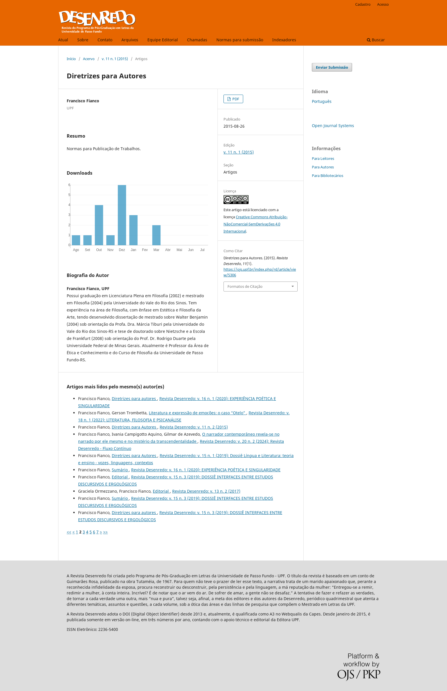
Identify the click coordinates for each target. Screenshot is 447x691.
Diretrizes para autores (134, 398)
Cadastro (363, 4)
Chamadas (197, 39)
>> (105, 532)
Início (71, 58)
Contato (104, 39)
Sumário (120, 469)
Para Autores (323, 167)
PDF (235, 98)
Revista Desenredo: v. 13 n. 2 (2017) (206, 491)
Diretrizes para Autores (134, 427)
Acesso (383, 4)
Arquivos (129, 39)
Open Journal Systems (333, 125)
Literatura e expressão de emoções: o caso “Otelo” (197, 412)
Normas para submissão (239, 39)
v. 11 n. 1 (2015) (115, 58)
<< (69, 532)
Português (322, 101)
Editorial (120, 477)
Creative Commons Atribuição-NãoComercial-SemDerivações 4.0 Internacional (256, 224)
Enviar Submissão (332, 67)
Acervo (89, 58)
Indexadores (284, 39)
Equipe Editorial (162, 39)
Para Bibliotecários (327, 175)
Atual (63, 39)
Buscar (376, 39)
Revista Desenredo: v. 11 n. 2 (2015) (194, 427)
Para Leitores (323, 158)
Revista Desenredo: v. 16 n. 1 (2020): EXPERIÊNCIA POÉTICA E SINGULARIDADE (206, 469)
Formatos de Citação (245, 286)
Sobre (82, 39)
